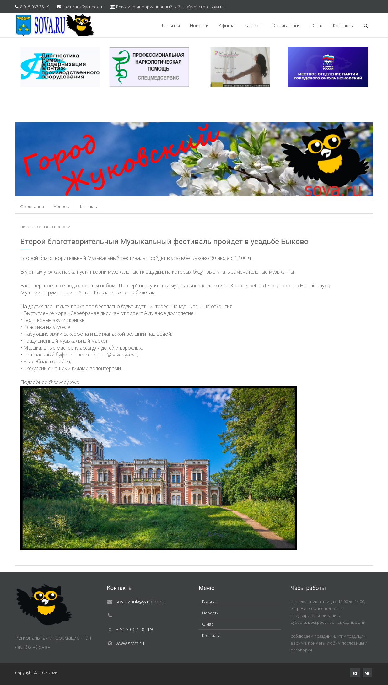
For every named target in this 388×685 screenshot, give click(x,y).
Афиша (226, 25)
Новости (199, 25)
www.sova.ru (130, 643)
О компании (32, 206)
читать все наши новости (45, 226)
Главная (171, 25)
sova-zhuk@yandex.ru (83, 6)
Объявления (286, 25)
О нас (316, 25)
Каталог (253, 25)
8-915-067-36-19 (34, 6)
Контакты (343, 25)
